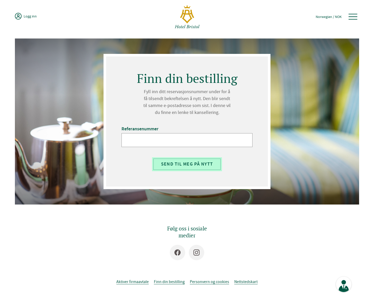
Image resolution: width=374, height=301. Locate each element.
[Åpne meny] (353, 17)
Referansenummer (139, 129)
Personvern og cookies (209, 281)
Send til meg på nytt (187, 164)
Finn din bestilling (169, 281)
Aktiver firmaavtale (132, 281)
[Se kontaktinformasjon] (343, 284)
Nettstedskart (246, 281)
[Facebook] (177, 252)
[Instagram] (196, 252)
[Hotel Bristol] (187, 17)
